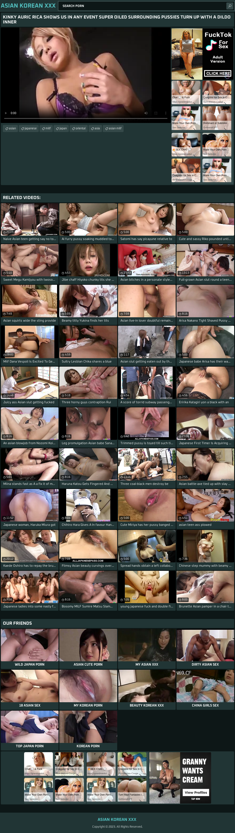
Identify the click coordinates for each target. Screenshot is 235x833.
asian (12, 128)
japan (63, 128)
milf (48, 128)
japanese (31, 128)
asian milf (115, 128)
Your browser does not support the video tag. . (86, 75)
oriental (81, 128)
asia (97, 128)
